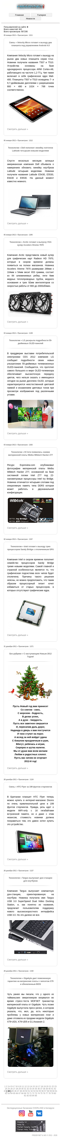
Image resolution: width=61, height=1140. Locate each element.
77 (47, 1093)
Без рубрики (15, 654)
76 (44, 1093)
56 (42, 1091)
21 (50, 1086)
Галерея (41, 15)
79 (52, 1093)
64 (11, 1093)
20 (47, 1086)
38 (44, 1089)
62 (6, 1093)
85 (36, 1095)
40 (49, 1089)
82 (28, 1095)
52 (32, 1091)
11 (23, 1086)
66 (17, 1093)
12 (26, 1086)
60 (53, 1091)
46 (15, 1091)
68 (22, 1093)
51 (29, 1091)
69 (25, 1093)
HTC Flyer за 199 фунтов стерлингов (34, 787)
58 (48, 1091)
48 (21, 1091)
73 (36, 1093)
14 (31, 1086)
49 (23, 1091)
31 (25, 1089)
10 (20, 1086)
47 (18, 1091)
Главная (19, 15)
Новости (30, 18)
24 (6, 1089)
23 (55, 1086)
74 (39, 1093)
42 (55, 1089)
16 (36, 1086)
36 (39, 1089)
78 (49, 1093)
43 (5, 1091)
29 (20, 1089)
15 (34, 1086)
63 (9, 1093)
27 (14, 1089)
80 (55, 1093)
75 (41, 1093)
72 (33, 1093)
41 (52, 1089)
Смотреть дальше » (17, 129)
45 (13, 1091)
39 (47, 1089)
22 (53, 1086)
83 (30, 1095)
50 (26, 1091)
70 (28, 1093)
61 (56, 1091)
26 (11, 1089)
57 (45, 1091)
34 (33, 1089)
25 (9, 1089)
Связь (12, 42)
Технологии (13, 148)
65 (14, 1093)
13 (28, 1086)
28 (17, 1089)
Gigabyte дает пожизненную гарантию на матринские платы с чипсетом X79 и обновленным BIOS (30, 981)
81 (25, 1095)
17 (39, 1086)
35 (36, 1089)
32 (28, 1089)
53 (34, 1091)
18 (42, 1086)
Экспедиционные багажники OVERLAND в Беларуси (30, 1108)
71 (30, 1093)
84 (33, 1095)
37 (41, 1089)
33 (30, 1089)
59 (51, 1091)
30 (22, 1089)
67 (20, 1093)
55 (40, 1091)
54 (37, 1091)
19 (45, 1086)
